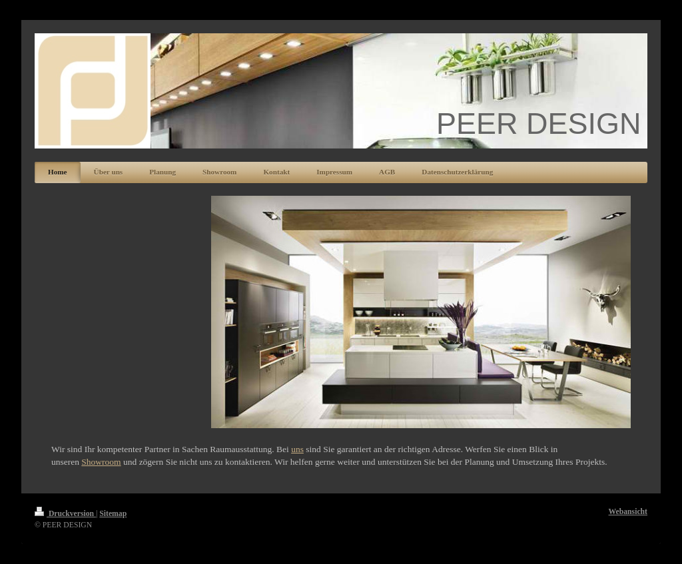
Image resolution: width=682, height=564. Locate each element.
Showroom (101, 462)
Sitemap (113, 513)
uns (297, 449)
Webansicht (628, 511)
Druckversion (65, 513)
